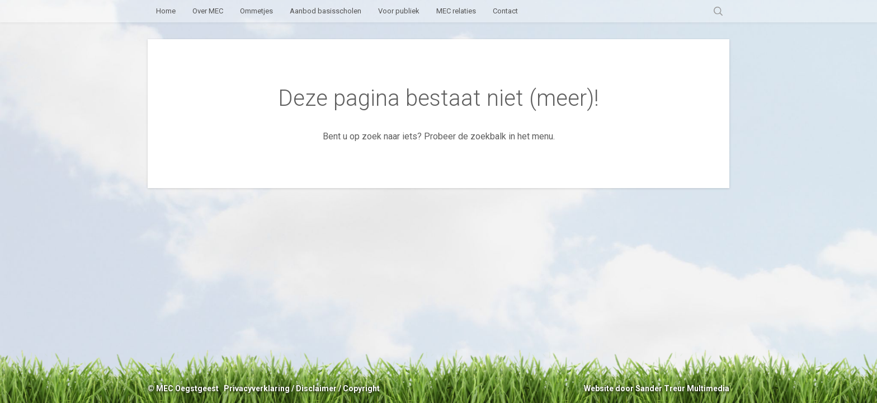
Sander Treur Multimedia (682, 388)
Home (166, 11)
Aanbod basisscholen (325, 11)
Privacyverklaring (257, 388)
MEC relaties (456, 11)
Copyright (361, 388)
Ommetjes (256, 11)
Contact (505, 11)
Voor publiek (398, 11)
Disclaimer (316, 388)
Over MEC (207, 11)
